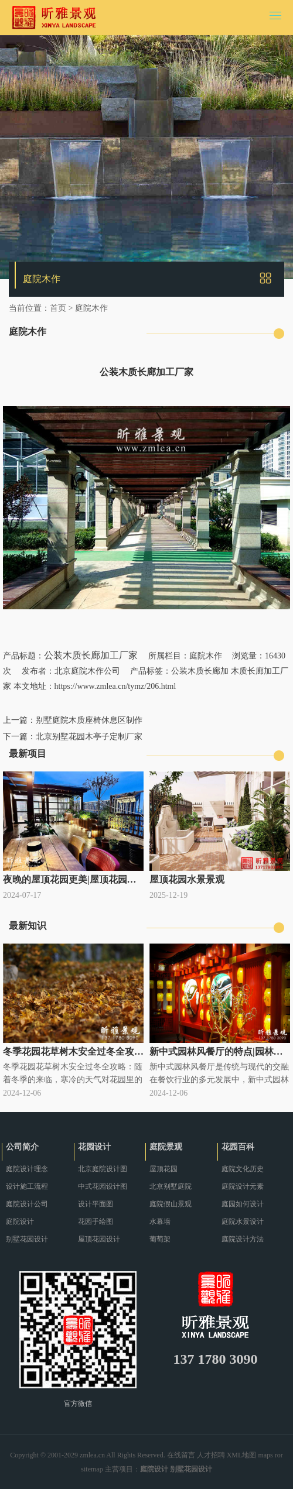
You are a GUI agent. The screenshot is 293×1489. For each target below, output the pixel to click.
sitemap (92, 1469)
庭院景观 (165, 1147)
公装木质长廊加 (200, 671)
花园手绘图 (95, 1221)
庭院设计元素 (243, 1186)
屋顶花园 (163, 1169)
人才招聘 (211, 1455)
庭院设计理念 (27, 1169)
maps (265, 1455)
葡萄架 (160, 1239)
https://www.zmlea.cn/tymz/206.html (115, 686)
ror (279, 1455)
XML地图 (242, 1455)
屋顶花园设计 (99, 1239)
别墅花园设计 (27, 1239)
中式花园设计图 (102, 1186)
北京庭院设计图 (102, 1169)
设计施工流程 (27, 1186)
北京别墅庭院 (170, 1186)
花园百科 (238, 1147)
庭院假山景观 (170, 1204)
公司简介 (22, 1147)
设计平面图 (95, 1204)
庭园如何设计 (243, 1204)
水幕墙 (160, 1221)
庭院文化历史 (243, 1169)
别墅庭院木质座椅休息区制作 (89, 720)
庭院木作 (91, 308)
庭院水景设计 (243, 1221)
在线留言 (181, 1455)
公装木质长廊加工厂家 (91, 655)
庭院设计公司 (27, 1204)
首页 (58, 308)
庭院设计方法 (243, 1239)
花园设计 (94, 1147)
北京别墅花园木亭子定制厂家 (89, 736)
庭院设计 (20, 1221)
